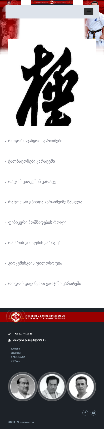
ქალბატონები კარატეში (31, 161)
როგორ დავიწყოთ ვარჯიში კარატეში (44, 283)
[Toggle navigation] (88, 11)
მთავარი (15, 349)
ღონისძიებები (18, 357)
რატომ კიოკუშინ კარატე (32, 181)
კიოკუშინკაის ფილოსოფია (35, 263)
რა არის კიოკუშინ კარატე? (34, 243)
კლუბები (15, 361)
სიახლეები (16, 353)
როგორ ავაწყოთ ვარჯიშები (35, 141)
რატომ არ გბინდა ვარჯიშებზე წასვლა (45, 202)
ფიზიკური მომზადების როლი (37, 222)
